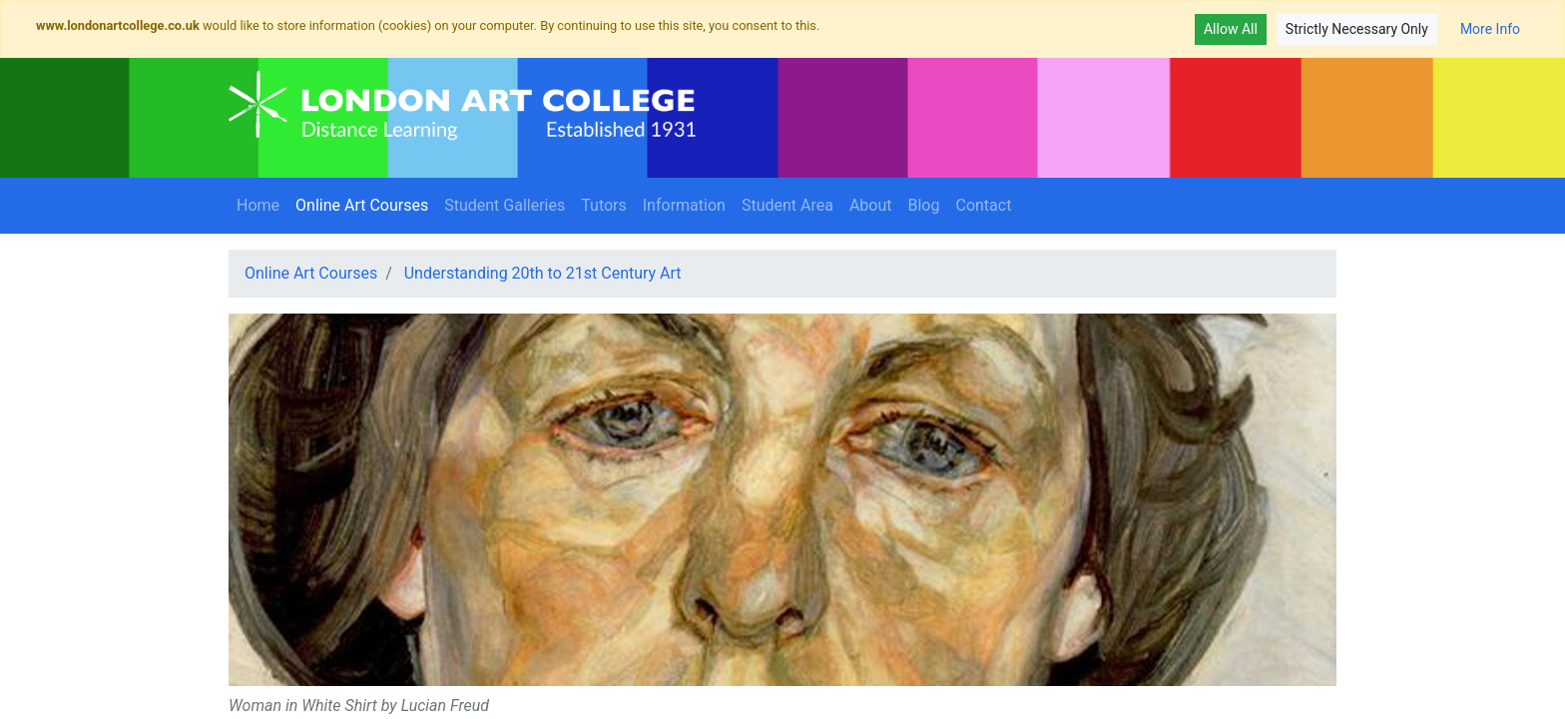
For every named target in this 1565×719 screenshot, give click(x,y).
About (870, 205)
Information (684, 205)
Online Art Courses (365, 204)
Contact (983, 205)
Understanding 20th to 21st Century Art (543, 273)
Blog (924, 205)
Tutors (604, 205)
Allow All (1231, 29)
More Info (1490, 29)
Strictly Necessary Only (1357, 29)
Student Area (787, 205)
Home (258, 205)
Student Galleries (504, 205)
